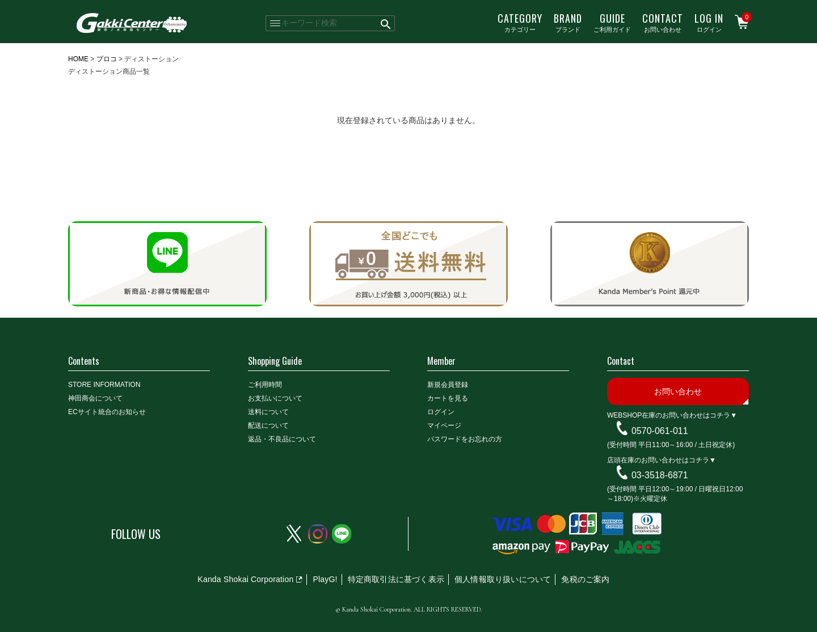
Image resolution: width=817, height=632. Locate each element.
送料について (268, 412)
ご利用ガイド (612, 22)
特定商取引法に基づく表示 (396, 579)
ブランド (568, 22)
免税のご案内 (585, 579)
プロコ (106, 59)
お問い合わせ (662, 22)
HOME (78, 59)
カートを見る (447, 398)
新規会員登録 (447, 385)
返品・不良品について (282, 439)
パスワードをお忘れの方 (464, 439)
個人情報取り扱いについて (502, 579)
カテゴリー (520, 22)
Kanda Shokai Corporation (245, 579)
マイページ (444, 425)
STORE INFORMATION (104, 385)
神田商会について (95, 398)
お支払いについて (275, 398)
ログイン (708, 22)
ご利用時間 (265, 385)
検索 (386, 23)
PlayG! (325, 579)
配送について (268, 425)
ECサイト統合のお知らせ (107, 412)
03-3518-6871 (659, 475)
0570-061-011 (659, 431)
